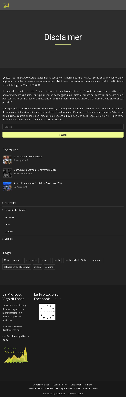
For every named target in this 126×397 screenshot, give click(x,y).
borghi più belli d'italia (75, 260)
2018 (6, 260)
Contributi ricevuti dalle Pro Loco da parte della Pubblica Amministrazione (63, 388)
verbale (9, 238)
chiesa (37, 266)
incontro (9, 217)
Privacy (88, 384)
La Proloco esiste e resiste (28, 156)
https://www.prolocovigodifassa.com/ (37, 77)
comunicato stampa (15, 210)
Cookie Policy (60, 384)
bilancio (45, 260)
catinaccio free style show (17, 266)
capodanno (96, 260)
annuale (17, 260)
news (7, 224)
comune (49, 266)
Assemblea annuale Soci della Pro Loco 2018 (38, 183)
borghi (57, 260)
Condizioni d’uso (41, 384)
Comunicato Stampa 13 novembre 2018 (35, 169)
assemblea (10, 203)
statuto (9, 231)
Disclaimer (76, 384)
